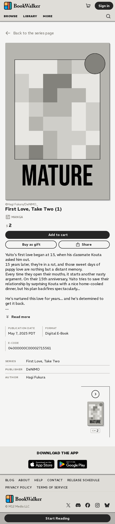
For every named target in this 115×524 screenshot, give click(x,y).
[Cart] (88, 6)
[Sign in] (104, 6)
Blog (9, 480)
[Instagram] (97, 505)
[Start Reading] (57, 121)
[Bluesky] (107, 505)
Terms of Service (52, 487)
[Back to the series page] (57, 33)
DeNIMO (33, 369)
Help (38, 480)
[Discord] (78, 505)
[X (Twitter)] (68, 505)
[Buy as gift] (31, 245)
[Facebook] (87, 505)
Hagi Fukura (35, 377)
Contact (55, 480)
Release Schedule (83, 480)
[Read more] (17, 317)
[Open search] (108, 16)
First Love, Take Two (43, 361)
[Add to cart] (57, 235)
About (24, 480)
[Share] (84, 245)
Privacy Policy (18, 487)
